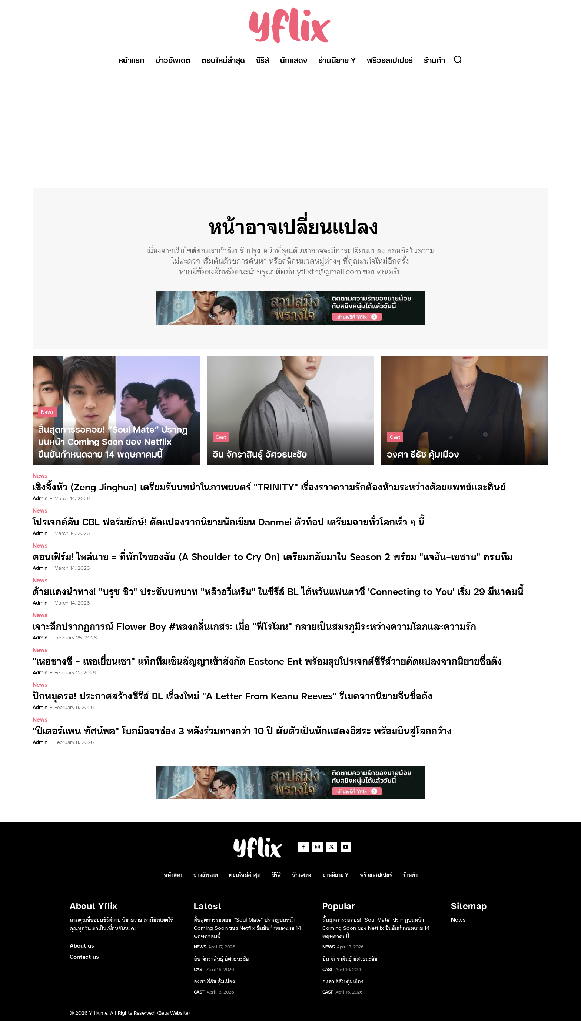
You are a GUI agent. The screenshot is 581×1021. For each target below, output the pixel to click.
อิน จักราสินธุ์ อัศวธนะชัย (221, 956)
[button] (458, 59)
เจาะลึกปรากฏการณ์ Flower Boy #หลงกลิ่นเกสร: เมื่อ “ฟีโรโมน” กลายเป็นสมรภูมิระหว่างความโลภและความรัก (245, 625)
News (47, 412)
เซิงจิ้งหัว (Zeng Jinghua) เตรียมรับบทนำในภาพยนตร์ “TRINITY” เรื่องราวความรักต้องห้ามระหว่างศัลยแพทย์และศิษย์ (258, 487)
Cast (221, 437)
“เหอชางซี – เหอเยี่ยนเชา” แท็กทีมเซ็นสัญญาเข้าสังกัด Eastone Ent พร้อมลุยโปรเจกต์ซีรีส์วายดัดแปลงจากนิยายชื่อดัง (256, 659)
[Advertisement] (290, 125)
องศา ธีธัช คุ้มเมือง (214, 979)
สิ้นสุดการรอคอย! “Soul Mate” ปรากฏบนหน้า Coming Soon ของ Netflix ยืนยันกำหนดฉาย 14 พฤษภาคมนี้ (247, 925)
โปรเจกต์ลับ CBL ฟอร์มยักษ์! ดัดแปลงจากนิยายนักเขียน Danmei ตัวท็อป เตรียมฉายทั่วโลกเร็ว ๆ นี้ (220, 521)
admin (40, 498)
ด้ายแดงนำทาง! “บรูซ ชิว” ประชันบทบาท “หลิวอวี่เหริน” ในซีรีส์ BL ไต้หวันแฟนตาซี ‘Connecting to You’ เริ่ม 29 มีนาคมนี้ (266, 590)
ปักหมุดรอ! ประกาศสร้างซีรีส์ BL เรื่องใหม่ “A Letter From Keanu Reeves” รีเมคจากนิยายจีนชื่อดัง (223, 694)
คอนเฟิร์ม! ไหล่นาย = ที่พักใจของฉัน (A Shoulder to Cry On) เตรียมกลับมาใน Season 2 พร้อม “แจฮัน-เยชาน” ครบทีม (261, 556)
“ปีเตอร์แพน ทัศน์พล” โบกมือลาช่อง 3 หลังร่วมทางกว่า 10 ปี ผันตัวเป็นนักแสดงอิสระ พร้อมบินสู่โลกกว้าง (232, 728)
